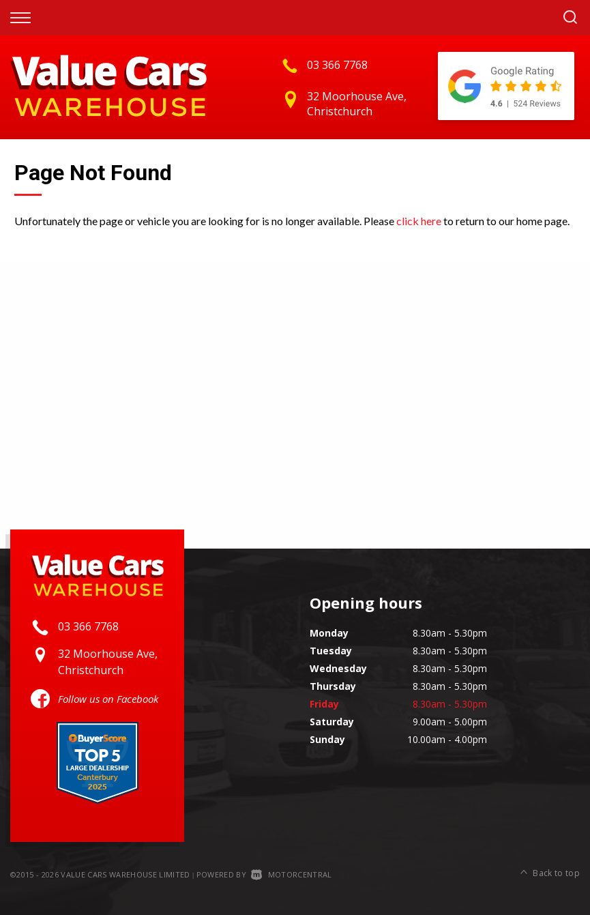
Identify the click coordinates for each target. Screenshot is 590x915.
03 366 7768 (337, 64)
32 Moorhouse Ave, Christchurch (357, 104)
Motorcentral (291, 874)
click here (418, 220)
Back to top (550, 873)
